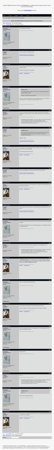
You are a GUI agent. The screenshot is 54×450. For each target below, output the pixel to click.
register (22, 17)
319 (8, 24)
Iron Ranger (5, 28)
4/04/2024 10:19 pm (6, 242)
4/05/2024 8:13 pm (6, 326)
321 (11, 24)
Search (10, 15)
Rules (22, 15)
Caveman (5, 51)
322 (13, 24)
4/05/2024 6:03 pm (6, 303)
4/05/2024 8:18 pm (6, 349)
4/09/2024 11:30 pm (6, 387)
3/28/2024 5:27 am (6, 168)
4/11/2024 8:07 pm (6, 411)
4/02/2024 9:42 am (6, 219)
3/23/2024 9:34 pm (6, 64)
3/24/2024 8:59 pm (6, 86)
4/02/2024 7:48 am (6, 205)
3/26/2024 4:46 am (6, 127)
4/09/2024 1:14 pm (6, 373)
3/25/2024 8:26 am (6, 110)
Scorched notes (26, 73)
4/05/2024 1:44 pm (6, 257)
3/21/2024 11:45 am (6, 26)
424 (16, 24)
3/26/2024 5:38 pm (6, 145)
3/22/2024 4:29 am (6, 49)
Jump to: (11, 437)
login (19, 17)
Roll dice (21, 73)
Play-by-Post (8, 23)
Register (16, 15)
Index (4, 15)
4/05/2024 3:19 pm (6, 280)
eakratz (4, 66)
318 (6, 24)
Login (28, 15)
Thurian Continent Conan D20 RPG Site (26, 55)
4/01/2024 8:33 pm (6, 182)
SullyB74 (4, 112)
